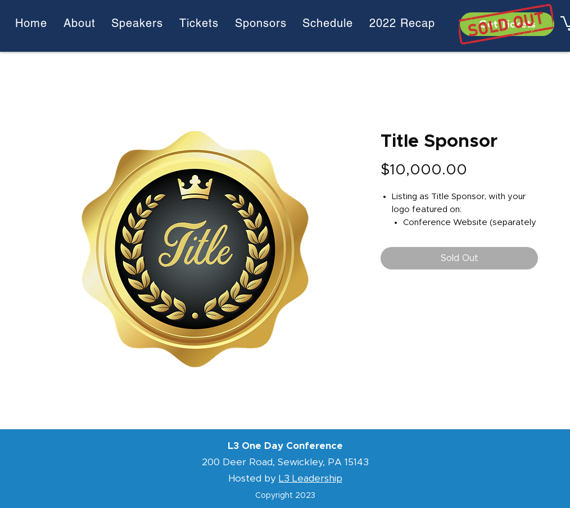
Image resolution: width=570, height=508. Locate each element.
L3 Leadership (310, 478)
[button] (402, 23)
